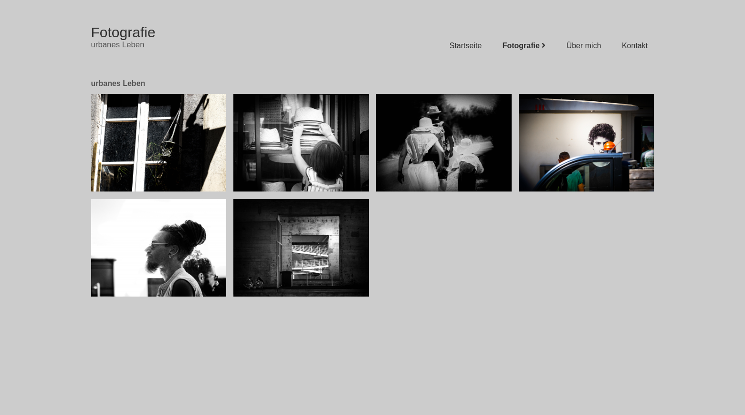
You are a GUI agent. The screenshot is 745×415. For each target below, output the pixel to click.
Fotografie (123, 32)
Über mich (587, 46)
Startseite (469, 46)
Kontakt (638, 46)
